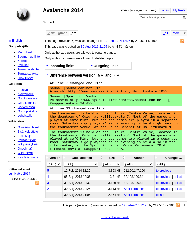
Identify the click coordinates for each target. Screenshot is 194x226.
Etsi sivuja (25, 136)
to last (178, 177)
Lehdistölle (25, 115)
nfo (73, 33)
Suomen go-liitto (29, 56)
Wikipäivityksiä (28, 144)
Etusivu (23, 90)
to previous (163, 170)
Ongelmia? (25, 148)
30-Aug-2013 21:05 (94, 46)
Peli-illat (23, 65)
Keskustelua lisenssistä (115, 217)
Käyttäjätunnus (28, 157)
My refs (179, 10)
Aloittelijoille (26, 94)
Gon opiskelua (27, 111)
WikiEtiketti (25, 153)
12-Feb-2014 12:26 (117, 41)
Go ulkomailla (27, 103)
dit (165, 33)
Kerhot (22, 61)
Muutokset (25, 52)
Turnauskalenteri (29, 69)
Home (23, 15)
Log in (164, 10)
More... (177, 33)
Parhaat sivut (27, 140)
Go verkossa (26, 107)
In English (15, 40)
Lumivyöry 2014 (19, 173)
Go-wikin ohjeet (28, 127)
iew (50, 33)
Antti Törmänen (134, 189)
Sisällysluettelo (28, 131)
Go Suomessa (27, 98)
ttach (62, 33)
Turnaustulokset (28, 74)
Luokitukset (25, 78)
